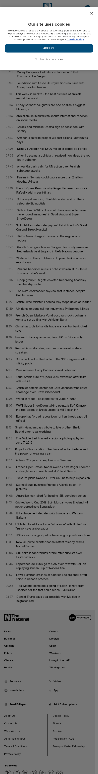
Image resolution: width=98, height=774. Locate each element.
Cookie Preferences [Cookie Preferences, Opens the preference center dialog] (49, 59)
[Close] (91, 13)
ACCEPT (49, 48)
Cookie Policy (75, 39)
